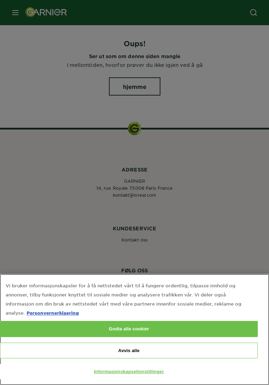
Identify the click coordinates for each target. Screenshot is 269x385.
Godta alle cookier (129, 337)
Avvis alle (129, 358)
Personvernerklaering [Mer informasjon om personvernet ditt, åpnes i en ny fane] (53, 321)
